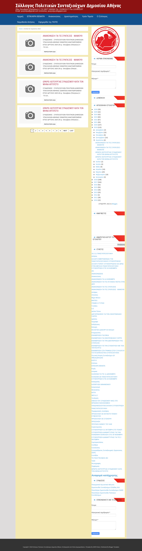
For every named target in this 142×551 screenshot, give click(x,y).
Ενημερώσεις (96, 333)
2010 (96, 200)
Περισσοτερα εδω (49, 51)
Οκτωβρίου (100, 135)
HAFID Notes (96, 547)
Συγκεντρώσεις (97, 427)
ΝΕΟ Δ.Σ (95, 395)
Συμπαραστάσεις (97, 442)
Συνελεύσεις (96, 448)
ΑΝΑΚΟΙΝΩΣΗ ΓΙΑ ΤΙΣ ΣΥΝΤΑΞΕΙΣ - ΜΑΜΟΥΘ (62, 36)
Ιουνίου (98, 164)
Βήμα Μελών (96, 298)
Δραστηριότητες (71, 16)
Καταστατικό (96, 387)
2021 (96, 122)
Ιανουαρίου (100, 177)
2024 (96, 114)
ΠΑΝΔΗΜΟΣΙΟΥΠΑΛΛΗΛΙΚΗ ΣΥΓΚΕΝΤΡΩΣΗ (108, 406)
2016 (96, 185)
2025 (96, 112)
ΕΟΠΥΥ (94, 360)
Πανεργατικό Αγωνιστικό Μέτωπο (103, 485)
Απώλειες (95, 295)
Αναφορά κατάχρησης (105, 475)
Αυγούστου (100, 140)
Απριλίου (99, 169)
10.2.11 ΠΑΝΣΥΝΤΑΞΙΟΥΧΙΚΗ (102, 253)
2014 (96, 190)
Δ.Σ (93, 308)
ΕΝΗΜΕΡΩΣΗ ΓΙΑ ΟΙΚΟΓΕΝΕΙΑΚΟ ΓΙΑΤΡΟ (107, 338)
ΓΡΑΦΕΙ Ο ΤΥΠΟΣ (98, 303)
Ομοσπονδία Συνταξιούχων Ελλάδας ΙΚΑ (106, 487)
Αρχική (20, 16)
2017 (96, 182)
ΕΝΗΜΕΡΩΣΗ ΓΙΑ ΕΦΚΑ (100, 335)
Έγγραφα (95, 322)
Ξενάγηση (95, 398)
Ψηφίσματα (95, 466)
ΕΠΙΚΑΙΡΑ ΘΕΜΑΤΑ (36, 16)
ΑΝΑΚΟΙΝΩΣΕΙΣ (97, 274)
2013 (96, 192)
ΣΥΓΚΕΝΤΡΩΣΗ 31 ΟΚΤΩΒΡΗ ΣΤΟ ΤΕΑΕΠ (107, 430)
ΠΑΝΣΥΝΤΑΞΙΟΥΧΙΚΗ (99, 408)
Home (21, 29)
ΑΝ (93, 271)
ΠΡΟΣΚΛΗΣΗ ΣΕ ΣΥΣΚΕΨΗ (101, 419)
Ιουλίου (98, 162)
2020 (96, 125)
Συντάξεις (95, 455)
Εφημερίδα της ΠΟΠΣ (48, 22)
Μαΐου (98, 167)
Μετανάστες (96, 390)
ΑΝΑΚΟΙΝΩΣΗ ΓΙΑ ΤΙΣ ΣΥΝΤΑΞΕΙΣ (104, 287)
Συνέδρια (95, 445)
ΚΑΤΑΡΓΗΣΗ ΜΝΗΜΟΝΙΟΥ (101, 384)
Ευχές (94, 368)
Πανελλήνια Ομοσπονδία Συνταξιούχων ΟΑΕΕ (107, 490)
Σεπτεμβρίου (100, 137)
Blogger (114, 204)
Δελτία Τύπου (96, 311)
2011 (96, 197)
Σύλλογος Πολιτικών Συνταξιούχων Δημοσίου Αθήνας (68, 5)
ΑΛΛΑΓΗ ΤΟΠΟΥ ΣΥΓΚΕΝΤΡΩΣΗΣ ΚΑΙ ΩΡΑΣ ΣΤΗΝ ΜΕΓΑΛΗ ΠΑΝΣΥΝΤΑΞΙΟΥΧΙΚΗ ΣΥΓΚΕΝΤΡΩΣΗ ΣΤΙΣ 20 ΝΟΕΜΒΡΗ (108, 266)
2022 (96, 120)
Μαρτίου (99, 172)
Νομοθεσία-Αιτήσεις (26, 22)
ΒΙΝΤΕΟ (94, 300)
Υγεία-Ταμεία (87, 16)
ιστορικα (94, 371)
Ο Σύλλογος (102, 16)
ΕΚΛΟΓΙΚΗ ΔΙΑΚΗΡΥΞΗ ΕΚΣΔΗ (103, 330)
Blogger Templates (114, 547)
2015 (96, 187)
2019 (96, 127)
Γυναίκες (95, 306)
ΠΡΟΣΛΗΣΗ (96, 421)
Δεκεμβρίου (100, 130)
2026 (96, 109)
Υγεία (93, 461)
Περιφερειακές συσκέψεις (100, 411)
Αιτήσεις (94, 256)
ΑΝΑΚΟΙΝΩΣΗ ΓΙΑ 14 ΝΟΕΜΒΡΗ (103, 279)
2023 (96, 117)
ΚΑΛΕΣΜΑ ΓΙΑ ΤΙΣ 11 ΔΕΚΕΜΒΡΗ (103, 374)
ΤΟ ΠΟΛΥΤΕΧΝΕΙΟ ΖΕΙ (100, 458)
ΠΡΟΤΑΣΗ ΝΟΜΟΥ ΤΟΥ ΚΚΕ (102, 424)
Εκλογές (94, 327)
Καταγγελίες (96, 382)
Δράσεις (94, 319)
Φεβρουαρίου (100, 174)
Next (65, 130)
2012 (96, 195)
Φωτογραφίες (96, 463)
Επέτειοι (94, 363)
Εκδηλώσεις (96, 324)
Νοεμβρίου (100, 132)
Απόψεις (94, 292)
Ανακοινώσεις (54, 16)
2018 (96, 180)
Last (71, 130)
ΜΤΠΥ (94, 392)
